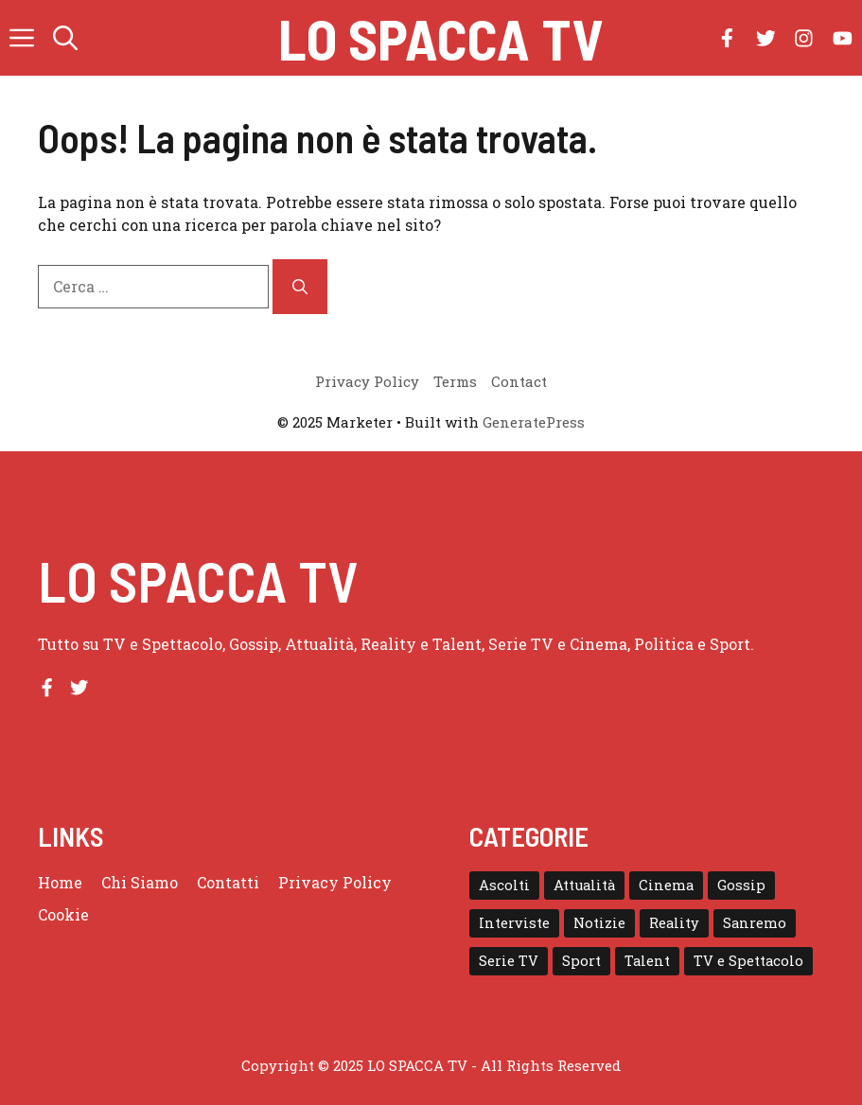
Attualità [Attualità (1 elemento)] (584, 885)
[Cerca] (300, 286)
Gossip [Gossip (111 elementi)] (741, 885)
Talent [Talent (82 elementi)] (647, 961)
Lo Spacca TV (440, 38)
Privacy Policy (335, 882)
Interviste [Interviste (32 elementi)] (514, 923)
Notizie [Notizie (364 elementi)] (599, 923)
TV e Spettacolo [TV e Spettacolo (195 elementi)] (748, 961)
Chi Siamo (139, 882)
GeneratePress (534, 421)
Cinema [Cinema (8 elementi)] (666, 885)
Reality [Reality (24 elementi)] (674, 923)
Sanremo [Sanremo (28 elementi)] (754, 923)
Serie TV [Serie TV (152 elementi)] (508, 961)
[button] (65, 38)
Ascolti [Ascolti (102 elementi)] (504, 885)
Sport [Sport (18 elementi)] (581, 961)
